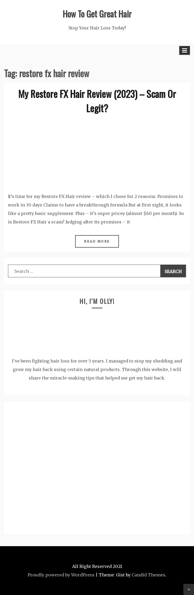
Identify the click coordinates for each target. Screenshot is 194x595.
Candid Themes (148, 574)
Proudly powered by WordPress (61, 574)
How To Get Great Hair (97, 13)
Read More (97, 241)
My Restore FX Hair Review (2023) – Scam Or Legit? (97, 101)
